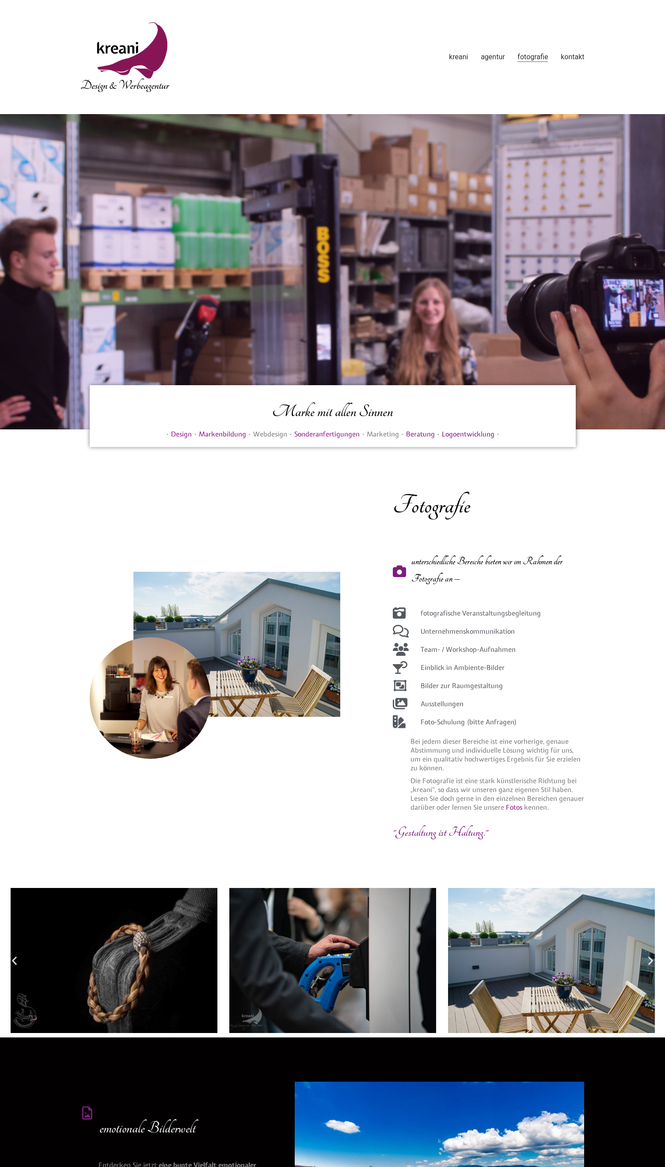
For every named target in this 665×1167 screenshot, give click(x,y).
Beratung (420, 434)
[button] (14, 960)
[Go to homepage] (125, 57)
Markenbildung (222, 434)
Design (181, 434)
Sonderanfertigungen (327, 434)
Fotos (514, 807)
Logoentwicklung (468, 434)
